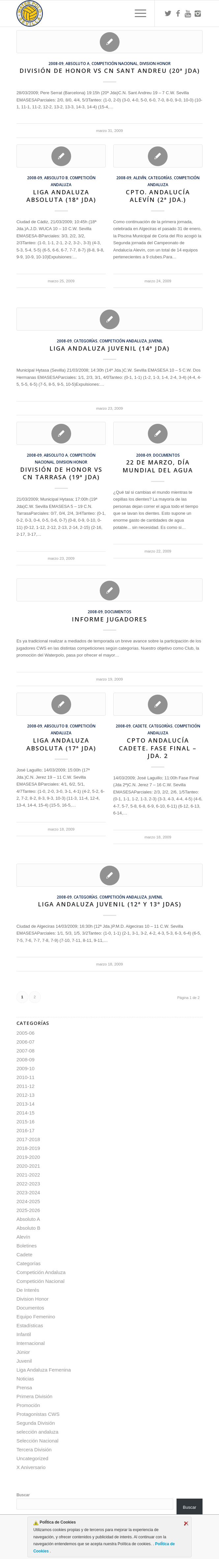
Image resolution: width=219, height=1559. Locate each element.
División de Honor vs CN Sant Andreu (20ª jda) (109, 71)
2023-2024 (28, 1192)
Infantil (23, 1334)
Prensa (24, 1387)
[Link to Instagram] (198, 13)
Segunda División (35, 1423)
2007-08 (25, 1050)
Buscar (23, 1495)
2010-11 (25, 1077)
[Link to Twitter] (168, 13)
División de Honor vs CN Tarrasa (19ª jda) (61, 473)
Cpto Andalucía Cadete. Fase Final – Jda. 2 (158, 748)
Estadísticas (29, 1325)
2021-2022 (28, 1175)
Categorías (160, 177)
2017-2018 (28, 1139)
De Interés (27, 1290)
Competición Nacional (115, 63)
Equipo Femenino (35, 1316)
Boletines (26, 1245)
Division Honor (155, 63)
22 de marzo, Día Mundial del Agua (158, 466)
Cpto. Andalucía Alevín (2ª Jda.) (158, 196)
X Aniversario (30, 1467)
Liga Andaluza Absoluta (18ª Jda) (61, 196)
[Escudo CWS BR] (90, 13)
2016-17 (25, 1130)
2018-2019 (28, 1148)
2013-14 (25, 1104)
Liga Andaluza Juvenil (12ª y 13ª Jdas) (109, 904)
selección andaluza (37, 1432)
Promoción (28, 1405)
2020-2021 (28, 1166)
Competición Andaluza (123, 340)
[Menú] (137, 13)
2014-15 (25, 1112)
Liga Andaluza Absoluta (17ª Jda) (61, 744)
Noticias (25, 1378)
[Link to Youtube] (188, 13)
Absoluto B (56, 177)
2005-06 (25, 1033)
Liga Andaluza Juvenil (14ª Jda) (109, 348)
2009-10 (25, 1068)
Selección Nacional (37, 1440)
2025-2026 (28, 1210)
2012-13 (25, 1095)
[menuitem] (137, 13)
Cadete (140, 725)
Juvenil (156, 340)
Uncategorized (32, 1458)
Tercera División (34, 1449)
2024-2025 (28, 1201)
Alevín (139, 177)
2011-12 (25, 1086)
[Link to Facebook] (178, 13)
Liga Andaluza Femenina (43, 1370)
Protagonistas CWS (38, 1414)
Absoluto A (78, 63)
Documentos (166, 455)
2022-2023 (28, 1183)
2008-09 (56, 63)
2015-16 (25, 1121)
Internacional (30, 1343)
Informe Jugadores (109, 619)
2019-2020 (28, 1157)
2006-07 (25, 1042)
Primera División (34, 1396)
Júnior (23, 1352)
